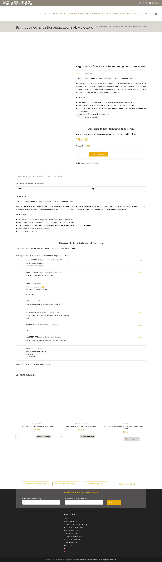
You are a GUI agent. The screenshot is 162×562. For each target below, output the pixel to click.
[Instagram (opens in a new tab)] (143, 3)
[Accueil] (96, 26)
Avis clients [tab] (57, 176)
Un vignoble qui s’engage (75, 528)
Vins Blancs (40, 423)
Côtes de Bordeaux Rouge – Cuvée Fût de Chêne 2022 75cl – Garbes (125, 427)
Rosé (122, 134)
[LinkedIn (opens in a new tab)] (146, 3)
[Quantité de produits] (78, 154)
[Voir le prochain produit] (144, 66)
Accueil (67, 519)
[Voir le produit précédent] (140, 66)
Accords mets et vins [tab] (41, 176)
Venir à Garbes (70, 542)
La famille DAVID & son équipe (77, 525)
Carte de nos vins (72, 533)
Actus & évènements (73, 536)
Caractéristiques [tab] (24, 176)
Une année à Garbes (72, 531)
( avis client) (88, 73)
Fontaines (87, 163)
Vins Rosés (84, 423)
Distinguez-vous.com (79, 560)
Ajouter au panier (98, 154)
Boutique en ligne (72, 539)
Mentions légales (92, 560)
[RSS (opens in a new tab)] (155, 3)
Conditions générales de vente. (107, 560)
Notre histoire (70, 522)
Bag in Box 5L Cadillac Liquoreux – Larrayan (37, 426)
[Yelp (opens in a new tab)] (152, 3)
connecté (31, 364)
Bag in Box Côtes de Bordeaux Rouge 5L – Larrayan (129, 26)
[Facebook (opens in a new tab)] (140, 3)
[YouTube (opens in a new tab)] (149, 3)
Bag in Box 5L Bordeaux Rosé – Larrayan (81, 426)
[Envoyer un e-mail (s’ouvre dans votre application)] (158, 3)
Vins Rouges (95, 163)
